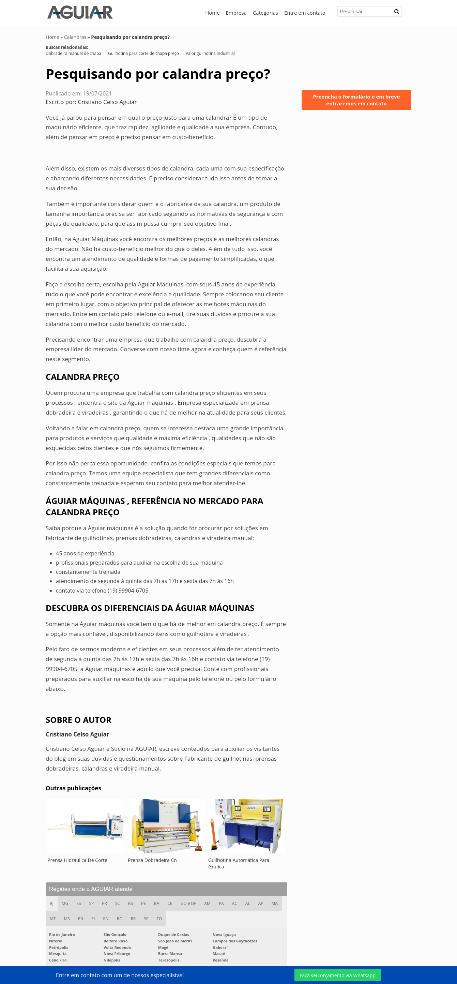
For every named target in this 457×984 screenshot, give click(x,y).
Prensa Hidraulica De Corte (77, 860)
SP (91, 903)
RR (133, 919)
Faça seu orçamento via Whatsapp (338, 975)
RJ (52, 903)
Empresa (236, 12)
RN (105, 919)
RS (130, 903)
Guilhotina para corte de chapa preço (143, 53)
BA (156, 903)
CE (169, 903)
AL (247, 903)
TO (159, 919)
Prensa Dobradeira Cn (152, 860)
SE (146, 919)
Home (212, 12)
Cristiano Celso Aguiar (107, 102)
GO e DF (188, 903)
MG (65, 903)
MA (275, 903)
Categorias (265, 12)
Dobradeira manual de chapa (73, 53)
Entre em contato (304, 12)
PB (80, 919)
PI (93, 919)
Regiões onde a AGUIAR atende (91, 889)
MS (67, 919)
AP (260, 903)
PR (104, 903)
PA (221, 903)
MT (53, 919)
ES (78, 903)
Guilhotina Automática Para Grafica (238, 863)
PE (143, 903)
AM (207, 903)
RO (120, 919)
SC (117, 903)
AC (234, 903)
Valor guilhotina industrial (210, 53)
